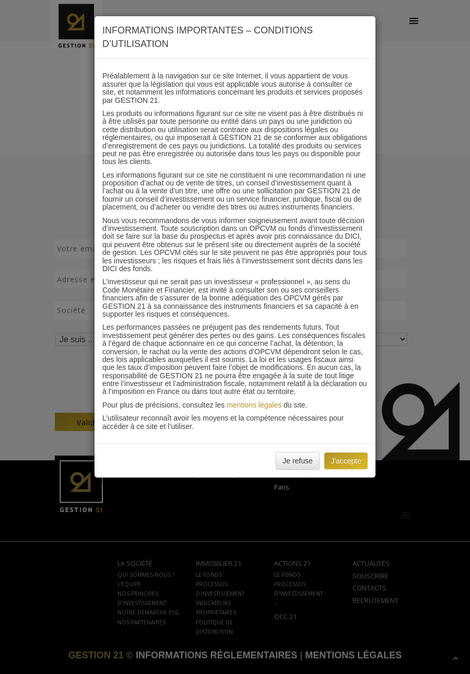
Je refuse (298, 461)
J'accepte (346, 461)
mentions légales (254, 405)
